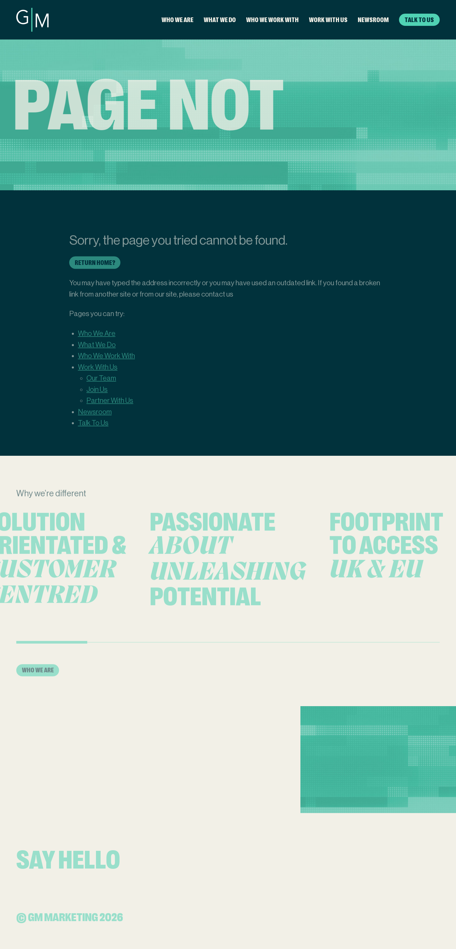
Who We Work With (272, 20)
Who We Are (177, 20)
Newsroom (373, 20)
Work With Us (328, 20)
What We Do (220, 20)
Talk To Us (419, 20)
